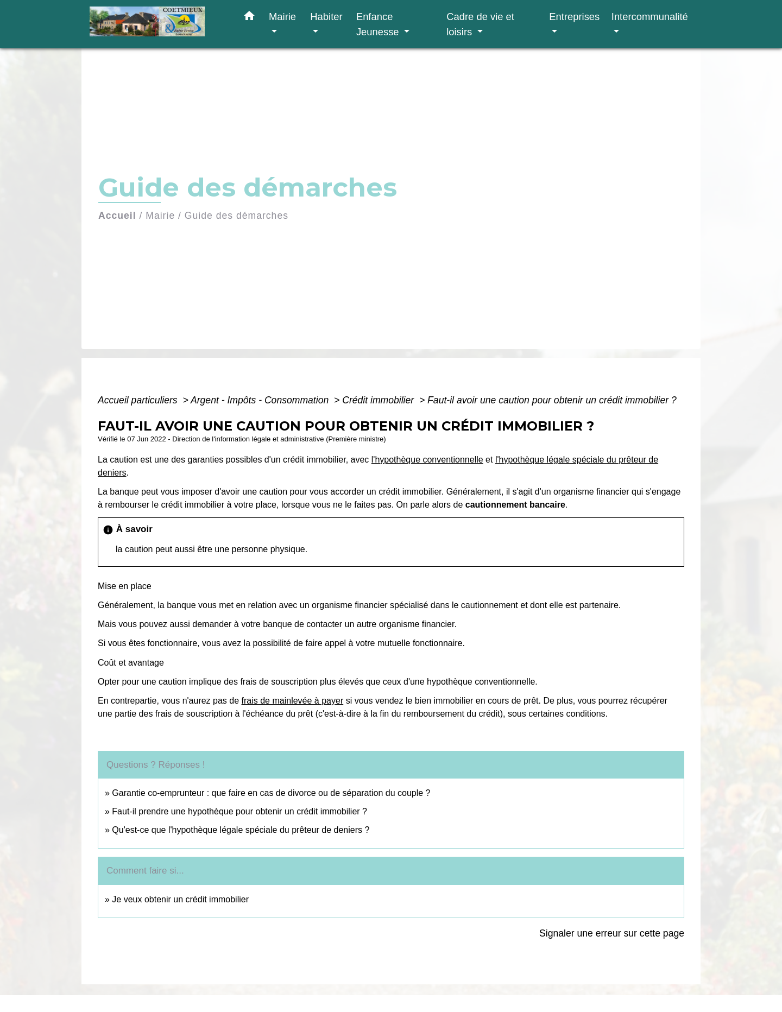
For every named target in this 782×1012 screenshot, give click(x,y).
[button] (249, 18)
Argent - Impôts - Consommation (261, 400)
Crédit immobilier (379, 400)
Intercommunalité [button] (649, 16)
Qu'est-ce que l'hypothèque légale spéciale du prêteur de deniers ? (240, 829)
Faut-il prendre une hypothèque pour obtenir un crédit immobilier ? (239, 811)
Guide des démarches (236, 215)
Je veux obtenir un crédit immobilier (180, 899)
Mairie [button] (282, 16)
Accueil (117, 215)
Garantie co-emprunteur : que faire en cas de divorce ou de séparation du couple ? (271, 793)
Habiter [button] (326, 16)
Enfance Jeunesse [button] (379, 24)
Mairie (160, 215)
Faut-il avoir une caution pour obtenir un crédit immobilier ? (552, 400)
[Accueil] (157, 24)
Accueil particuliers (139, 400)
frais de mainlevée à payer (293, 700)
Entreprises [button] (574, 16)
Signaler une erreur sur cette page (611, 933)
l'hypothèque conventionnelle (427, 459)
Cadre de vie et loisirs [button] (480, 24)
